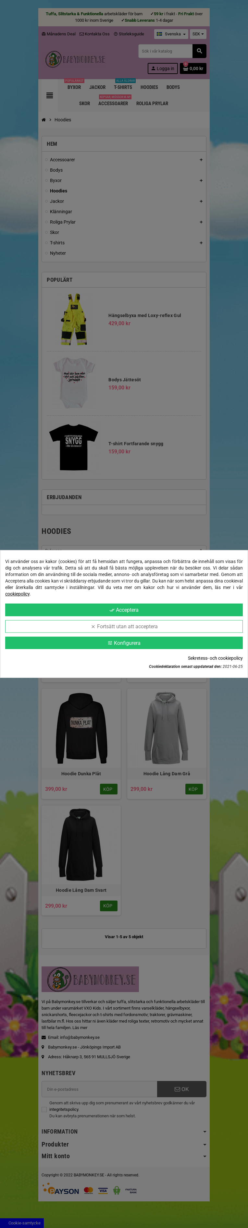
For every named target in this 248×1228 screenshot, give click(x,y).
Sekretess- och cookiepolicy (215, 658)
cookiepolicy (17, 593)
